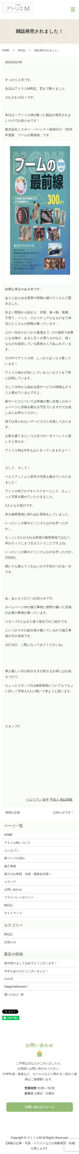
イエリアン (34, 800)
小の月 (8, 978)
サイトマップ (13, 913)
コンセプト (11, 850)
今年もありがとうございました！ (26, 971)
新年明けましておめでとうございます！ (30, 963)
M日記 (21, 50)
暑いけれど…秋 (14, 994)
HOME (5, 50)
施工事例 (10, 866)
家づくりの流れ (14, 858)
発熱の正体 (12, 812)
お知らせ (10, 942)
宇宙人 (54, 800)
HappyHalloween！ (16, 986)
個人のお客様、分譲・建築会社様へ (27, 874)
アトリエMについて (17, 842)
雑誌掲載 (66, 800)
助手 (46, 800)
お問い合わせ (13, 889)
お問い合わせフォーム (39, 1107)
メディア (10, 881)
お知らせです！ (63, 812)
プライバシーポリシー (19, 897)
